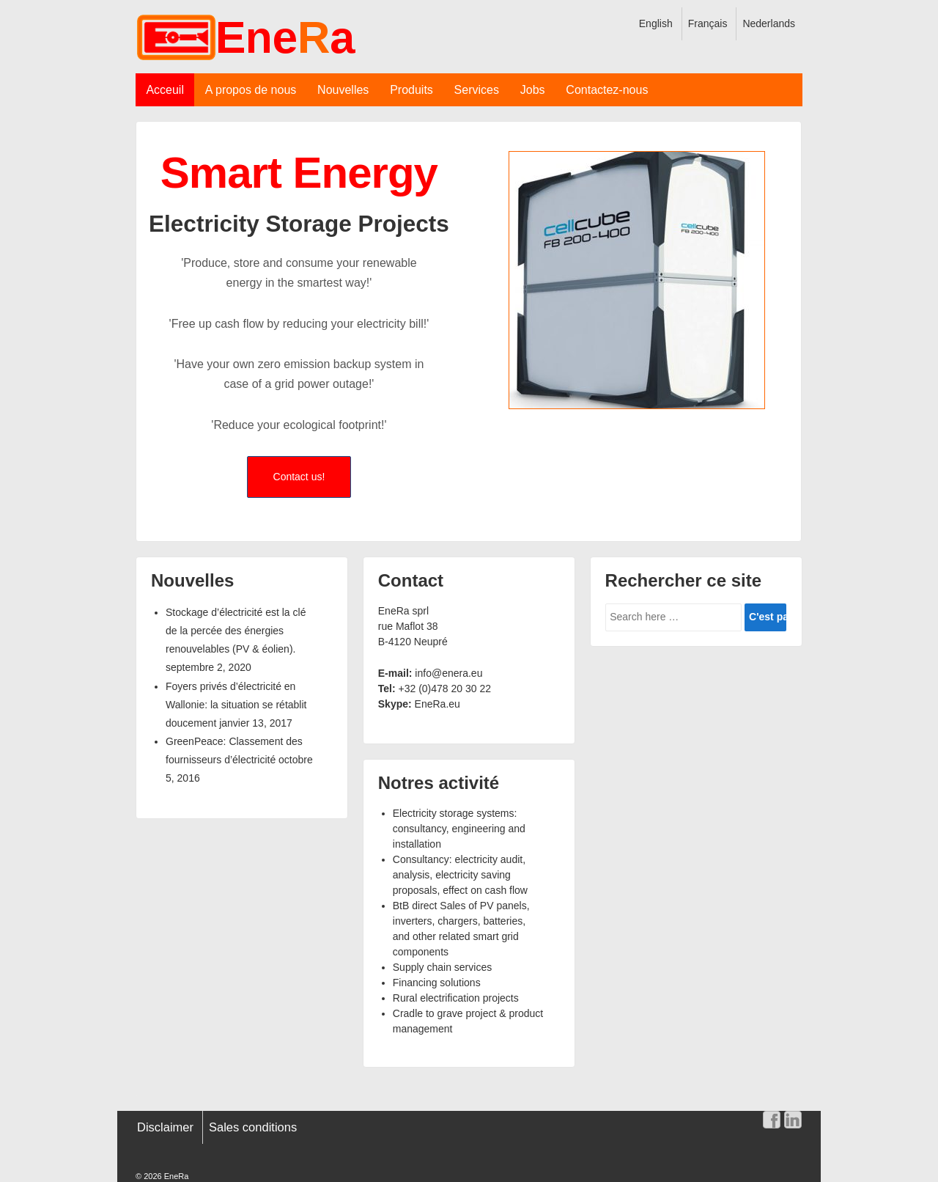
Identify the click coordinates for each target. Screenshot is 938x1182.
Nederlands (768, 23)
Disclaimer (165, 1127)
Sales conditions (253, 1127)
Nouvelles (343, 90)
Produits (411, 90)
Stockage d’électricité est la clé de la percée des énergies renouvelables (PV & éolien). (236, 630)
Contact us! (299, 476)
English (656, 23)
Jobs (532, 90)
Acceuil (165, 90)
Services (476, 90)
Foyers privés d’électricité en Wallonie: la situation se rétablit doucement (236, 704)
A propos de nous (251, 90)
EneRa (175, 1176)
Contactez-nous (607, 90)
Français (708, 23)
